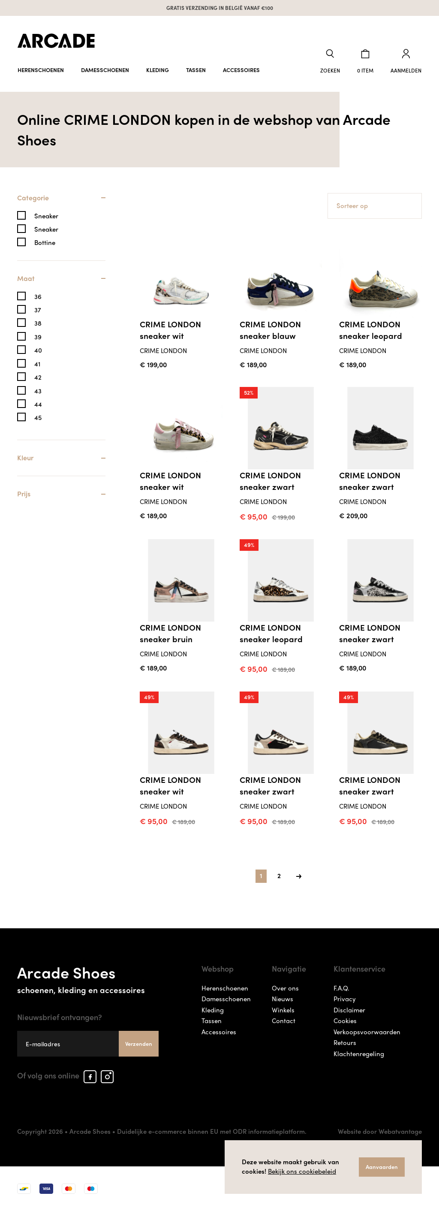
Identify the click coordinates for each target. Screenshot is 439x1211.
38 (38, 323)
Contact (283, 1020)
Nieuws (282, 998)
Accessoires (241, 70)
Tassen (196, 70)
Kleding (157, 70)
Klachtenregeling (359, 1053)
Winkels (283, 1010)
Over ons (285, 988)
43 (38, 391)
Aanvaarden (382, 1167)
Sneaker (46, 215)
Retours (345, 1042)
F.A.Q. (341, 988)
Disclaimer (349, 1010)
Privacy (345, 998)
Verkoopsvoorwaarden (367, 1031)
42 (38, 377)
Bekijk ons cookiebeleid (302, 1171)
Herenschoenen (41, 70)
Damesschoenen (105, 70)
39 (38, 336)
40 (38, 350)
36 (38, 296)
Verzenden (138, 1043)
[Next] (299, 876)
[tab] (61, 202)
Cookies (345, 1020)
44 (38, 404)
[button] (330, 61)
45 (38, 417)
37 (37, 309)
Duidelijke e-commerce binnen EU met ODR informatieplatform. (212, 1131)
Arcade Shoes (88, 977)
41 (37, 363)
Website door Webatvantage (380, 1131)
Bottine (44, 242)
